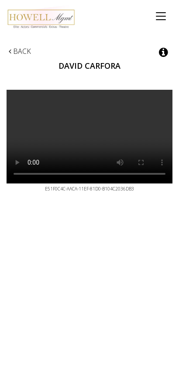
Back (20, 51)
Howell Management (44, 17)
